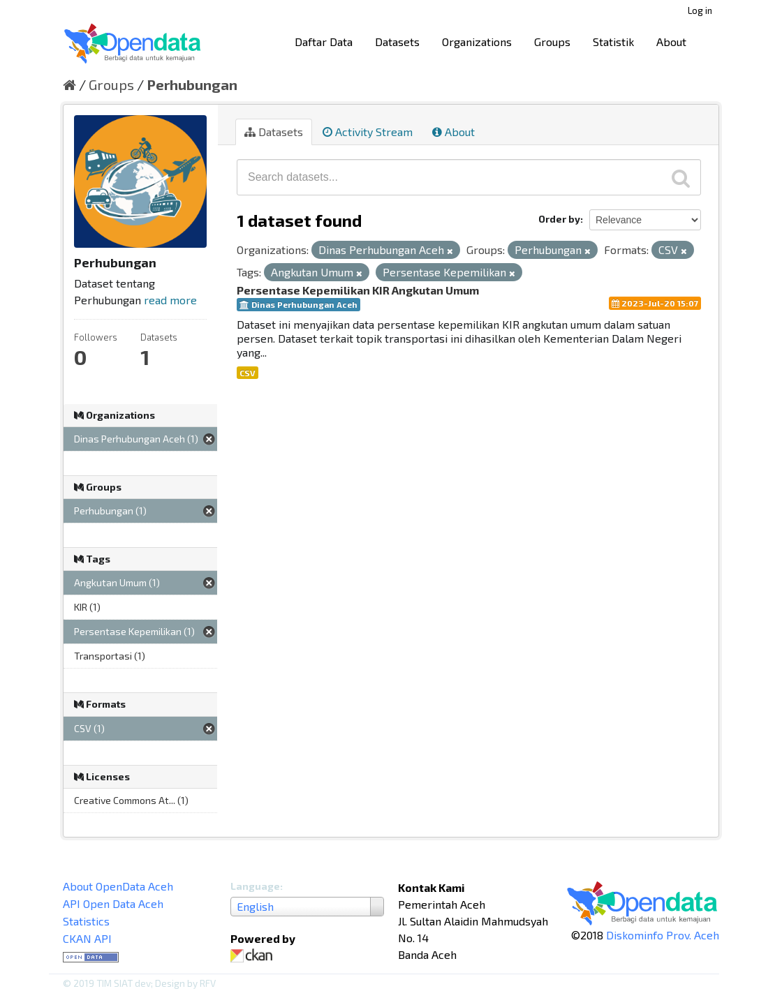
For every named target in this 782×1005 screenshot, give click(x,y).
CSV (247, 373)
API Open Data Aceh (113, 903)
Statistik (613, 41)
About (671, 41)
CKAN (254, 955)
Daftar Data (324, 41)
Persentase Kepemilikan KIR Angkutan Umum (358, 290)
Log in (700, 10)
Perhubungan (192, 84)
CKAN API (87, 938)
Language (255, 886)
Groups (552, 41)
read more (170, 299)
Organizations (477, 41)
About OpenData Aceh (118, 886)
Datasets (397, 41)
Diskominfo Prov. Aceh (662, 934)
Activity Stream (368, 131)
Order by (559, 219)
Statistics (86, 921)
